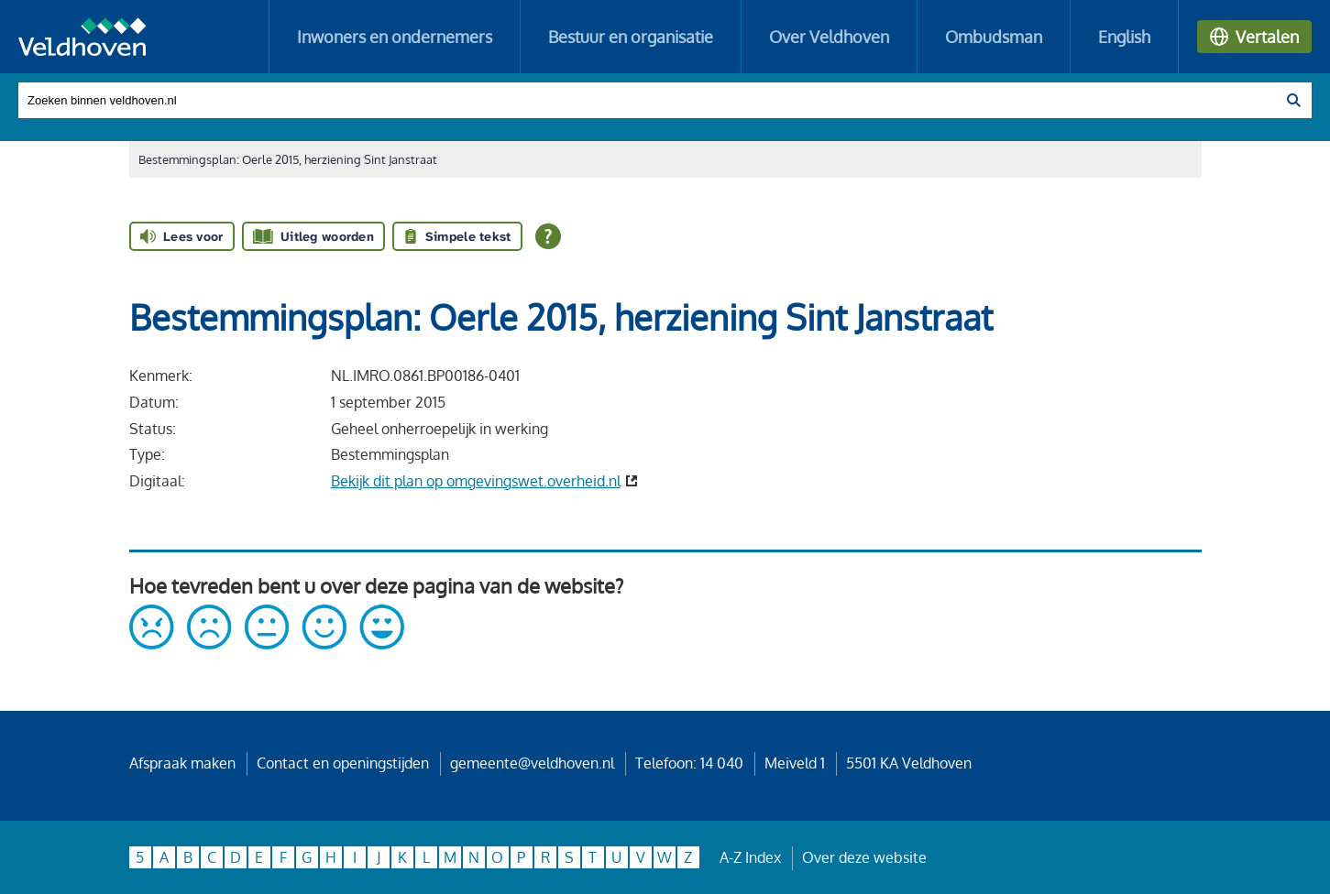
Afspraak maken (182, 763)
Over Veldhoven (829, 37)
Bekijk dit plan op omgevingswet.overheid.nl (476, 481)
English (1124, 37)
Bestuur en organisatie (630, 37)
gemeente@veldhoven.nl (532, 763)
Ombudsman (993, 37)
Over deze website (864, 857)
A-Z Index (750, 857)
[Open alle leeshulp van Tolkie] (548, 236)
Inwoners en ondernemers (394, 37)
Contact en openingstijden (343, 763)
